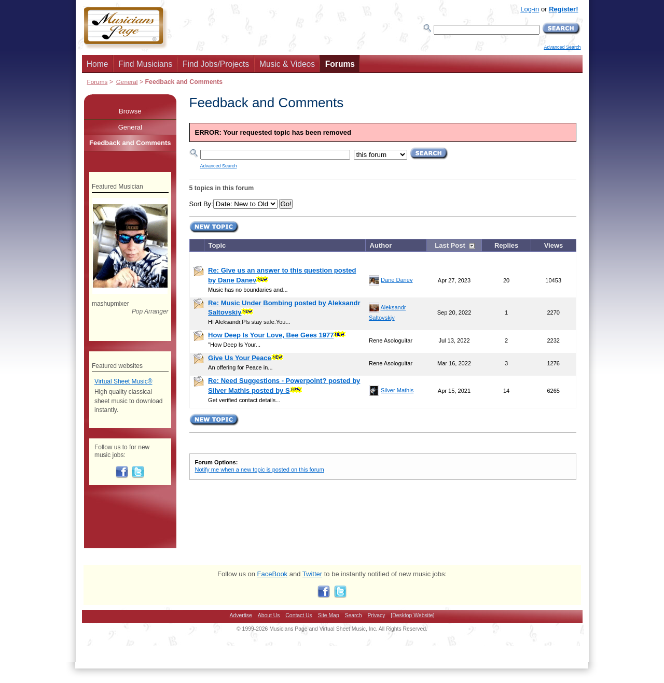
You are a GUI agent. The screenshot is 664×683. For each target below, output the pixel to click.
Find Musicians (145, 64)
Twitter (312, 574)
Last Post (450, 245)
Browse (130, 111)
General (127, 81)
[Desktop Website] (412, 615)
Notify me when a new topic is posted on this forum (259, 469)
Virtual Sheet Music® (123, 381)
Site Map (328, 615)
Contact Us (298, 615)
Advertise (241, 615)
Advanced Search (562, 47)
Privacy (376, 615)
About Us (269, 615)
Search (353, 615)
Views (553, 245)
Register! (563, 9)
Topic (217, 245)
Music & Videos (287, 64)
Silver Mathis (397, 390)
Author (381, 245)
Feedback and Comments (130, 143)
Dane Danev (396, 280)
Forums (340, 64)
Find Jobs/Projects (216, 64)
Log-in (529, 9)
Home (97, 64)
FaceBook (272, 574)
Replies (506, 245)
